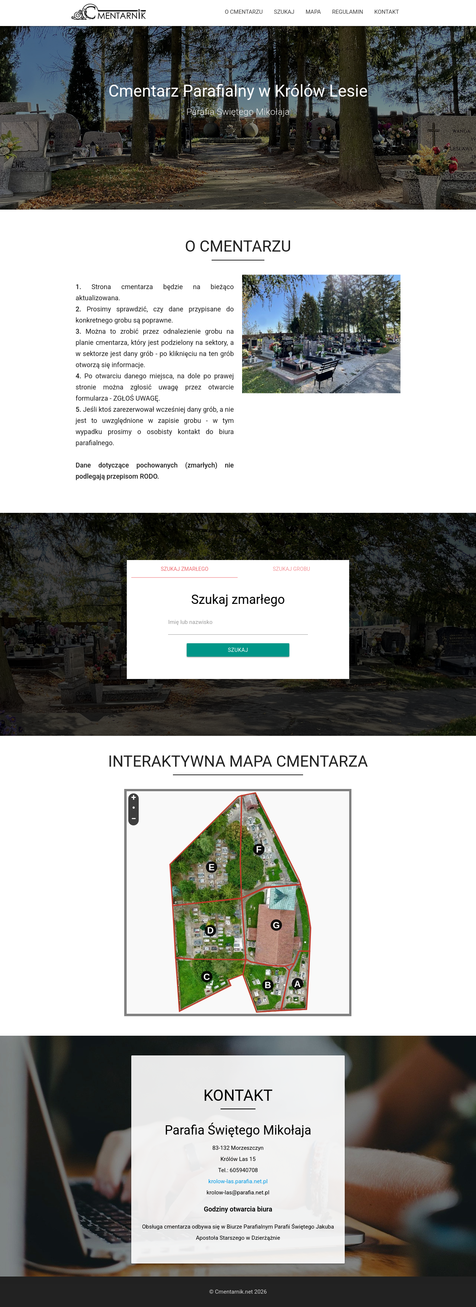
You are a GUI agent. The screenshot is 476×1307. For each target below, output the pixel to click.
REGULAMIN (347, 12)
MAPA (313, 12)
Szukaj (238, 650)
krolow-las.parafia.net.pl (237, 1181)
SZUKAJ (284, 12)
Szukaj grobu (291, 569)
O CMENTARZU (244, 12)
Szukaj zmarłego (184, 569)
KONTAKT (386, 12)
